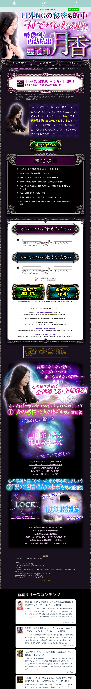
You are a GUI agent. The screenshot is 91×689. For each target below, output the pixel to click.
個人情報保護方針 (31, 354)
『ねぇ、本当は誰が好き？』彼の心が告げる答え (45, 527)
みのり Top (13, 69)
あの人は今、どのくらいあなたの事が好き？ (45, 465)
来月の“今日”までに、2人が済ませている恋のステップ (45, 537)
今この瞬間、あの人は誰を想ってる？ (45, 468)
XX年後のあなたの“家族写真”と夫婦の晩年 (45, 540)
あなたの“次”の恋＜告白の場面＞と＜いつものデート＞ (45, 543)
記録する (38, 280)
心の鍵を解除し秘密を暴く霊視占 (30, 69)
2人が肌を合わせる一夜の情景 (45, 534)
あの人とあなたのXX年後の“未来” (45, 531)
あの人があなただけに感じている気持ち (45, 471)
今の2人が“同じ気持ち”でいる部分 (45, 474)
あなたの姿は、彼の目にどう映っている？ (45, 462)
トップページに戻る (45, 580)
